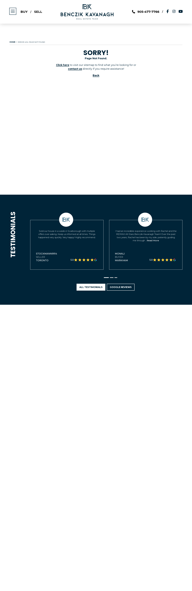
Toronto (42, 260)
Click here (62, 65)
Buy (24, 12)
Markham (121, 260)
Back (96, 75)
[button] (106, 277)
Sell (38, 12)
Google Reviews (121, 287)
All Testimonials (90, 287)
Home (12, 42)
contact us (75, 68)
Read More (153, 240)
